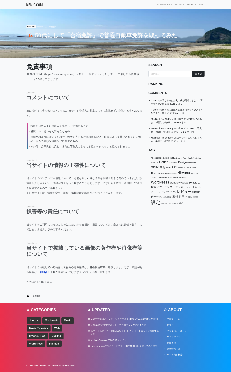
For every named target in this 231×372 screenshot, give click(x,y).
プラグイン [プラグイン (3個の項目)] (171, 192)
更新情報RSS (173, 348)
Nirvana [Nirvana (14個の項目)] (183, 173)
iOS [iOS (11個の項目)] (174, 167)
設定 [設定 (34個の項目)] (155, 202)
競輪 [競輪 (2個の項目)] (190, 197)
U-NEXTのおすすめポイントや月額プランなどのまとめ (118, 325)
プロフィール (173, 319)
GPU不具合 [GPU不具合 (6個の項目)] (158, 167)
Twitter (73, 365)
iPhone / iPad (37, 336)
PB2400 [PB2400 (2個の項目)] (154, 178)
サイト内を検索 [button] (175, 354)
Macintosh (51, 320)
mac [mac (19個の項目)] (154, 172)
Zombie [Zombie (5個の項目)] (193, 182)
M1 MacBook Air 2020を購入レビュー (109, 340)
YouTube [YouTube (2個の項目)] (184, 183)
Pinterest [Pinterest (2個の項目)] (161, 178)
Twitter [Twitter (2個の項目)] (175, 178)
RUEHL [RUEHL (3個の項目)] (168, 177)
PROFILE (179, 4)
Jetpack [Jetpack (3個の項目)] (187, 167)
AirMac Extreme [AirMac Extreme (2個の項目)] (176, 158)
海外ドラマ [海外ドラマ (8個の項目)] (180, 196)
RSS (201, 4)
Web (57, 328)
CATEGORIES (163, 4)
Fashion (54, 343)
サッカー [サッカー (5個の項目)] (180, 187)
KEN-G (173, 104)
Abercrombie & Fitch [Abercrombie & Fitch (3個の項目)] (160, 158)
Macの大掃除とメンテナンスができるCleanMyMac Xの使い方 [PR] (124, 319)
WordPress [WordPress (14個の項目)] (160, 182)
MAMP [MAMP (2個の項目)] (174, 173)
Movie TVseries (38, 328)
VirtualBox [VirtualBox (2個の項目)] (182, 178)
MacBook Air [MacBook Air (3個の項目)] (165, 173)
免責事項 (171, 342)
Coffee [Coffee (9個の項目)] (163, 162)
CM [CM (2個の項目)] (157, 162)
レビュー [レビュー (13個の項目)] (184, 192)
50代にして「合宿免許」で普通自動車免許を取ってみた (103, 35)
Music (67, 320)
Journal (33, 320)
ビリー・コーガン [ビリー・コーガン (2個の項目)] (158, 192)
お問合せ (45, 272)
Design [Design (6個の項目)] (182, 162)
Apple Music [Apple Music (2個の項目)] (192, 158)
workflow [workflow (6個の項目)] (175, 182)
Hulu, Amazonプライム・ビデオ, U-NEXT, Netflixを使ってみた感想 (124, 346)
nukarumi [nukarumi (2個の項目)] (194, 173)
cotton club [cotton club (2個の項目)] (173, 162)
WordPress (36, 343)
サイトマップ (173, 337)
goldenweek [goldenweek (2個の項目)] (192, 162)
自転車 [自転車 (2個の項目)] (195, 197)
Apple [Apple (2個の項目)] (185, 158)
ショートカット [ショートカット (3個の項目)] (193, 187)
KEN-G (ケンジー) (60, 365)
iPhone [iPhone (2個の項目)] (180, 168)
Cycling (56, 336)
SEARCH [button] (191, 4)
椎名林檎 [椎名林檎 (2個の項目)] (167, 197)
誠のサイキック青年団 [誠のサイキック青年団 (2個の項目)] (170, 203)
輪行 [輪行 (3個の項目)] (181, 203)
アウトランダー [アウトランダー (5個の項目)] (166, 187)
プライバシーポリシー (178, 331)
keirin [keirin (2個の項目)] (194, 168)
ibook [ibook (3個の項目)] (168, 167)
